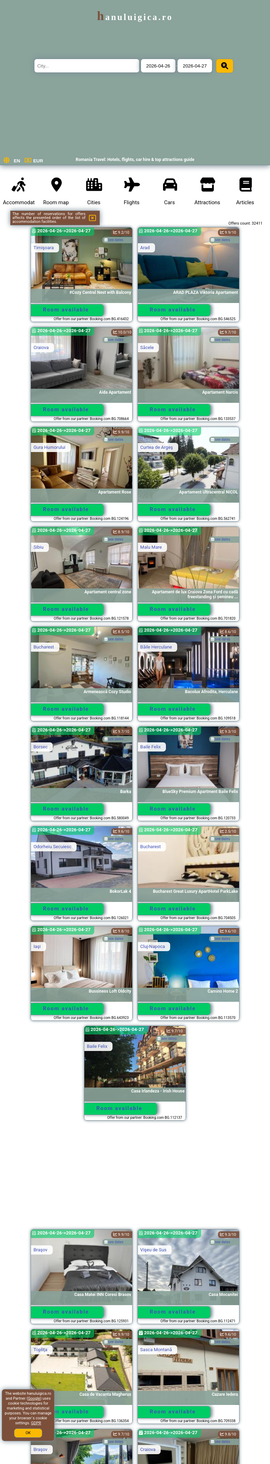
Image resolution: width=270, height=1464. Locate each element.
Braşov (40, 1249)
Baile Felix (150, 746)
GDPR (36, 1423)
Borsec (40, 746)
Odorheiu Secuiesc (52, 846)
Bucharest (43, 647)
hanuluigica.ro (135, 17)
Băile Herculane (156, 647)
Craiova (41, 347)
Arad (145, 247)
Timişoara (43, 247)
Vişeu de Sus (153, 1249)
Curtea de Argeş (156, 447)
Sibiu (38, 547)
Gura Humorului (49, 447)
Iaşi (36, 946)
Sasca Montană (156, 1349)
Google (34, 1398)
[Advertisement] (135, 1178)
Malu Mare (151, 547)
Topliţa (40, 1349)
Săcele (147, 347)
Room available (66, 310)
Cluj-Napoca (152, 946)
